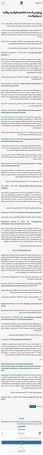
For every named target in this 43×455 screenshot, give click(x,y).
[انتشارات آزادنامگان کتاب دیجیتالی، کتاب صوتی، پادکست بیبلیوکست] (21, 3)
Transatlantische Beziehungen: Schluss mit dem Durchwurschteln (21, 223)
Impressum (21, 430)
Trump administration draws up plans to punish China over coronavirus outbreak (21, 111)
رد (21, 447)
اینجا (12, 26)
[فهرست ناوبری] (3, 3)
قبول (21, 442)
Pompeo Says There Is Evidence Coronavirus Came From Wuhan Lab (21, 140)
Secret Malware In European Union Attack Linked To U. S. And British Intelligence (21, 318)
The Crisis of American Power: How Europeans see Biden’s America (21, 285)
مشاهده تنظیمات (22, 451)
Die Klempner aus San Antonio (22, 339)
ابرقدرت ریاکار (32, 406)
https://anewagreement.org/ (21, 250)
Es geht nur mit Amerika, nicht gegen (29, 213)
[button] (2, 433)
